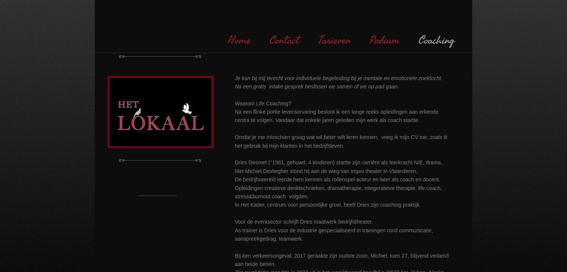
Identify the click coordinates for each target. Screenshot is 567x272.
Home (239, 40)
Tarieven (334, 40)
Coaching (437, 40)
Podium (385, 40)
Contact (284, 40)
